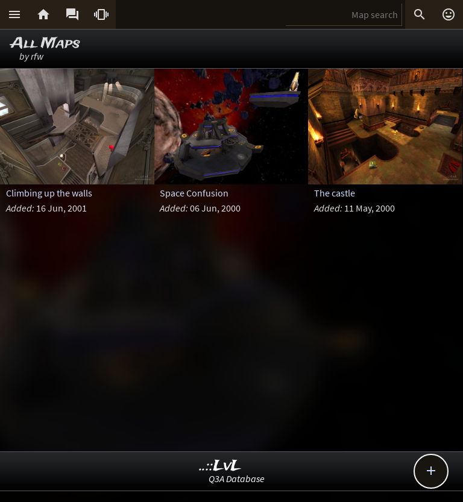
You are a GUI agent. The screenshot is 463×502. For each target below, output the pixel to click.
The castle (334, 193)
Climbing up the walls (49, 193)
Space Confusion (194, 193)
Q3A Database (237, 478)
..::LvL (220, 466)
